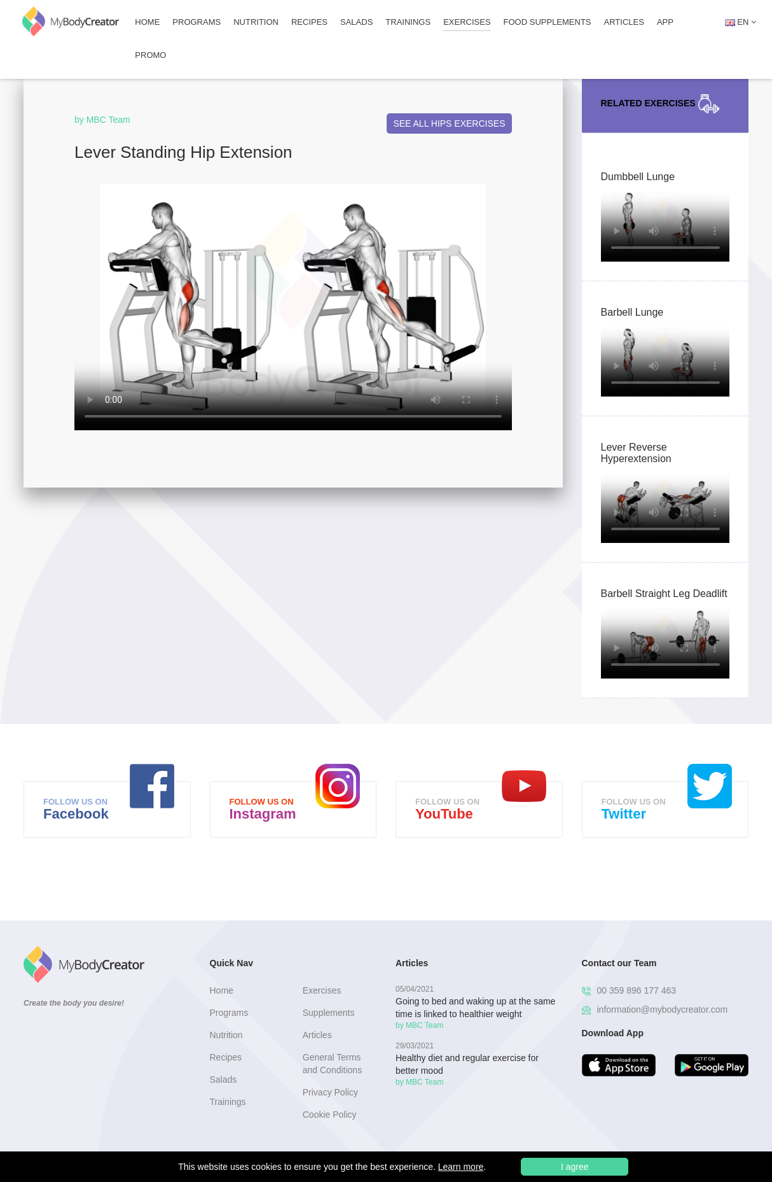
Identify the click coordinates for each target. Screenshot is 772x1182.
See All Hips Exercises (449, 123)
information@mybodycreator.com (655, 1009)
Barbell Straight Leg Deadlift (664, 593)
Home (147, 22)
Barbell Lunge (632, 312)
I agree (575, 1167)
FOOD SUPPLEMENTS (547, 22)
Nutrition (256, 22)
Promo (150, 55)
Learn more (461, 1167)
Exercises (466, 22)
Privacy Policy (330, 1092)
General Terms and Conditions (332, 1063)
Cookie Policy (330, 1114)
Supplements (329, 1013)
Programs (196, 22)
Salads (356, 22)
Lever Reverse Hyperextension (636, 453)
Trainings (408, 22)
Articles (624, 22)
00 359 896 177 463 (629, 990)
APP (665, 22)
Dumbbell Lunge (638, 176)
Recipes (309, 22)
